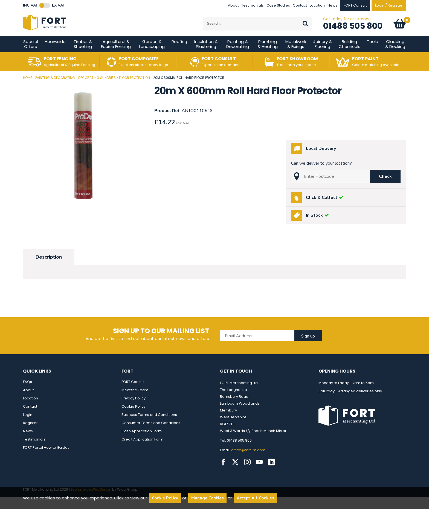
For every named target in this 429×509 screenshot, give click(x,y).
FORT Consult (132, 393)
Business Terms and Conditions (149, 426)
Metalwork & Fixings (295, 56)
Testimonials (252, 5)
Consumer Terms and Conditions (150, 434)
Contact (300, 5)
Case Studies (278, 5)
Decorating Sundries (97, 89)
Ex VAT (58, 5)
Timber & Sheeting (83, 56)
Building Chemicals (349, 56)
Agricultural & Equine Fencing (116, 56)
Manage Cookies (207, 498)
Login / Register (388, 5)
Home (27, 89)
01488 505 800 (352, 32)
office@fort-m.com (248, 462)
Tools (372, 53)
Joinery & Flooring (322, 56)
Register (30, 434)
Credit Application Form (142, 451)
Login (27, 426)
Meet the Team (134, 402)
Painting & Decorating (237, 56)
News (332, 5)
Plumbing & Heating (267, 56)
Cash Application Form (141, 443)
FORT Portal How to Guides (46, 459)
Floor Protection (134, 89)
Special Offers (30, 56)
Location (317, 5)
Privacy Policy (133, 410)
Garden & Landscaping (152, 56)
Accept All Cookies (255, 498)
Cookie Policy (133, 418)
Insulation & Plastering (206, 56)
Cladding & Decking (395, 56)
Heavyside (55, 53)
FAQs (27, 393)
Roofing (179, 53)
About (233, 5)
